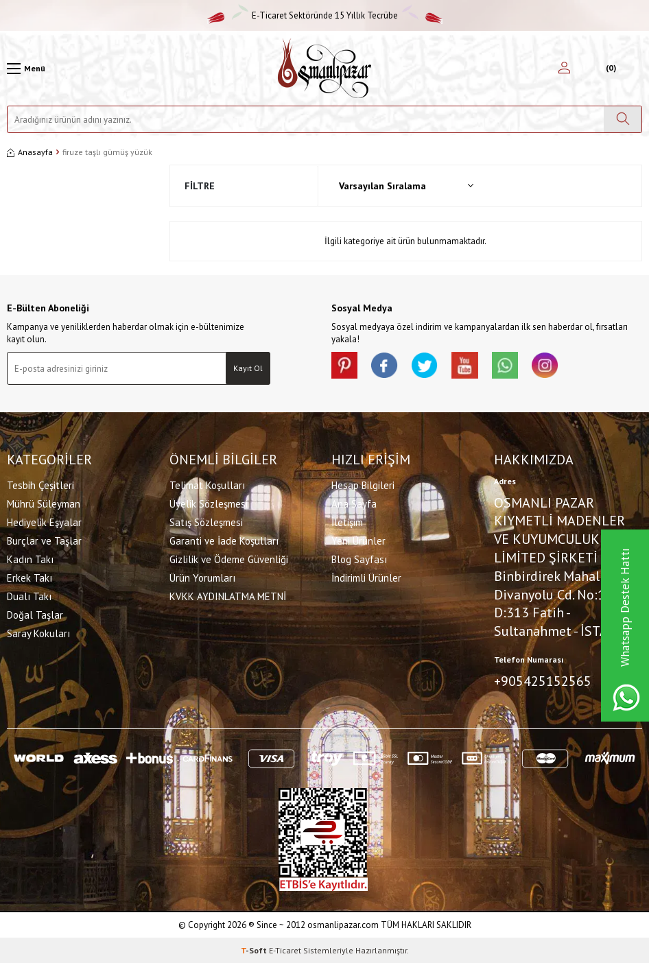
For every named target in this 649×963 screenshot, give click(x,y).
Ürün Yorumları (202, 577)
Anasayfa (30, 152)
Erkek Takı (29, 577)
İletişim (347, 521)
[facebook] (386, 365)
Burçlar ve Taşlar (44, 540)
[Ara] (622, 119)
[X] (427, 365)
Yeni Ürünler (358, 540)
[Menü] (26, 68)
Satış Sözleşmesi (206, 521)
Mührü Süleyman (43, 503)
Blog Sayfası (359, 558)
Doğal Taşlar (35, 614)
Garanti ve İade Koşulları (224, 540)
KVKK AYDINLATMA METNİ (227, 595)
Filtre (200, 186)
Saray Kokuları (38, 632)
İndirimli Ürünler (366, 577)
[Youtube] (468, 365)
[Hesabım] (564, 68)
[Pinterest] (345, 365)
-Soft (255, 949)
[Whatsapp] (509, 365)
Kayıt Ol (248, 368)
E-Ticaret (285, 949)
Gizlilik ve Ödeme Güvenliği (228, 558)
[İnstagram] (551, 365)
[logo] (324, 68)
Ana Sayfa (354, 503)
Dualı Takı (29, 595)
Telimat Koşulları (207, 484)
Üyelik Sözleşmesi (208, 503)
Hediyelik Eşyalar (44, 521)
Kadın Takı (30, 558)
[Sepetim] (609, 68)
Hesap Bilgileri (362, 484)
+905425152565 (542, 680)
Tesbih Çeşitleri (40, 484)
